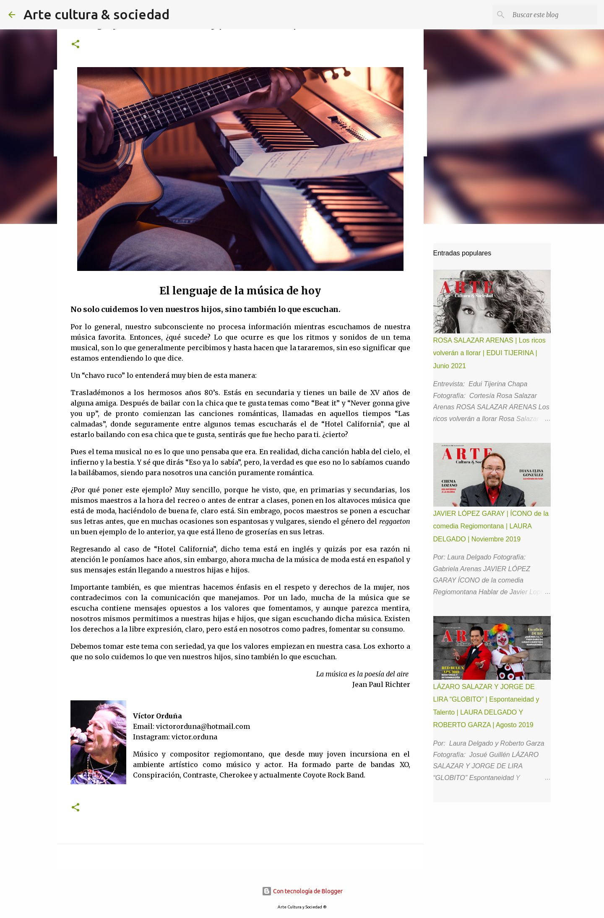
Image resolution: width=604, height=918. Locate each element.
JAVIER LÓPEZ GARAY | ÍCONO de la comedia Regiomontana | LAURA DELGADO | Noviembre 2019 (491, 526)
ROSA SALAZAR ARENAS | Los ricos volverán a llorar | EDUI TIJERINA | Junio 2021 (489, 353)
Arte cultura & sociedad (96, 14)
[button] (75, 44)
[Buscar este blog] (553, 15)
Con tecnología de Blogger (302, 891)
